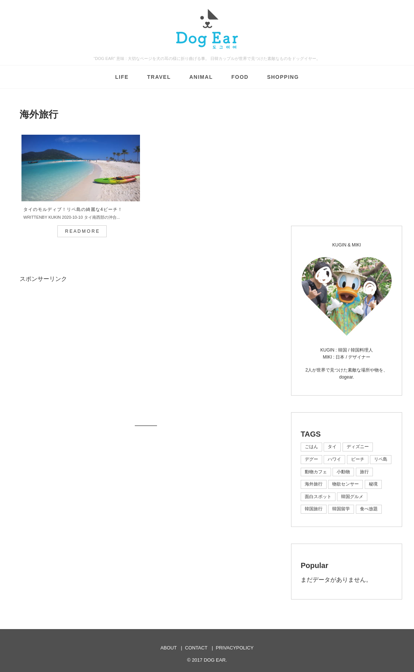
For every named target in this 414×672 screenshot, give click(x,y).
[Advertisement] (82, 354)
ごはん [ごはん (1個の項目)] (311, 446)
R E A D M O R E (82, 232)
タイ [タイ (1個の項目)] (332, 446)
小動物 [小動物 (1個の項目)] (343, 471)
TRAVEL (159, 77)
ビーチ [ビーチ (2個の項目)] (357, 459)
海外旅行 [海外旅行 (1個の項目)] (314, 484)
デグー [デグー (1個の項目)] (311, 459)
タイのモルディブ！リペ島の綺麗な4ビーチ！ (73, 211)
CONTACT (196, 648)
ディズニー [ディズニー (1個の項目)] (358, 446)
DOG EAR (215, 660)
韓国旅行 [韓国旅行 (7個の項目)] (314, 508)
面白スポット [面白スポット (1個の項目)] (318, 496)
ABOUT (168, 648)
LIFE (121, 77)
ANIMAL (201, 77)
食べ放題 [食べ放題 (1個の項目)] (369, 508)
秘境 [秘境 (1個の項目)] (373, 484)
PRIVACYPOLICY (235, 648)
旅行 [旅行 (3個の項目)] (364, 471)
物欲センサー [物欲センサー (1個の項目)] (345, 484)
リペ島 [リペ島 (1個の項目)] (380, 459)
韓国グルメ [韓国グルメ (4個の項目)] (352, 496)
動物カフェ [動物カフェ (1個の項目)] (316, 471)
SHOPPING (283, 77)
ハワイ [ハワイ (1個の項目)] (334, 459)
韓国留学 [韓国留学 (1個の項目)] (341, 508)
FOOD (239, 77)
